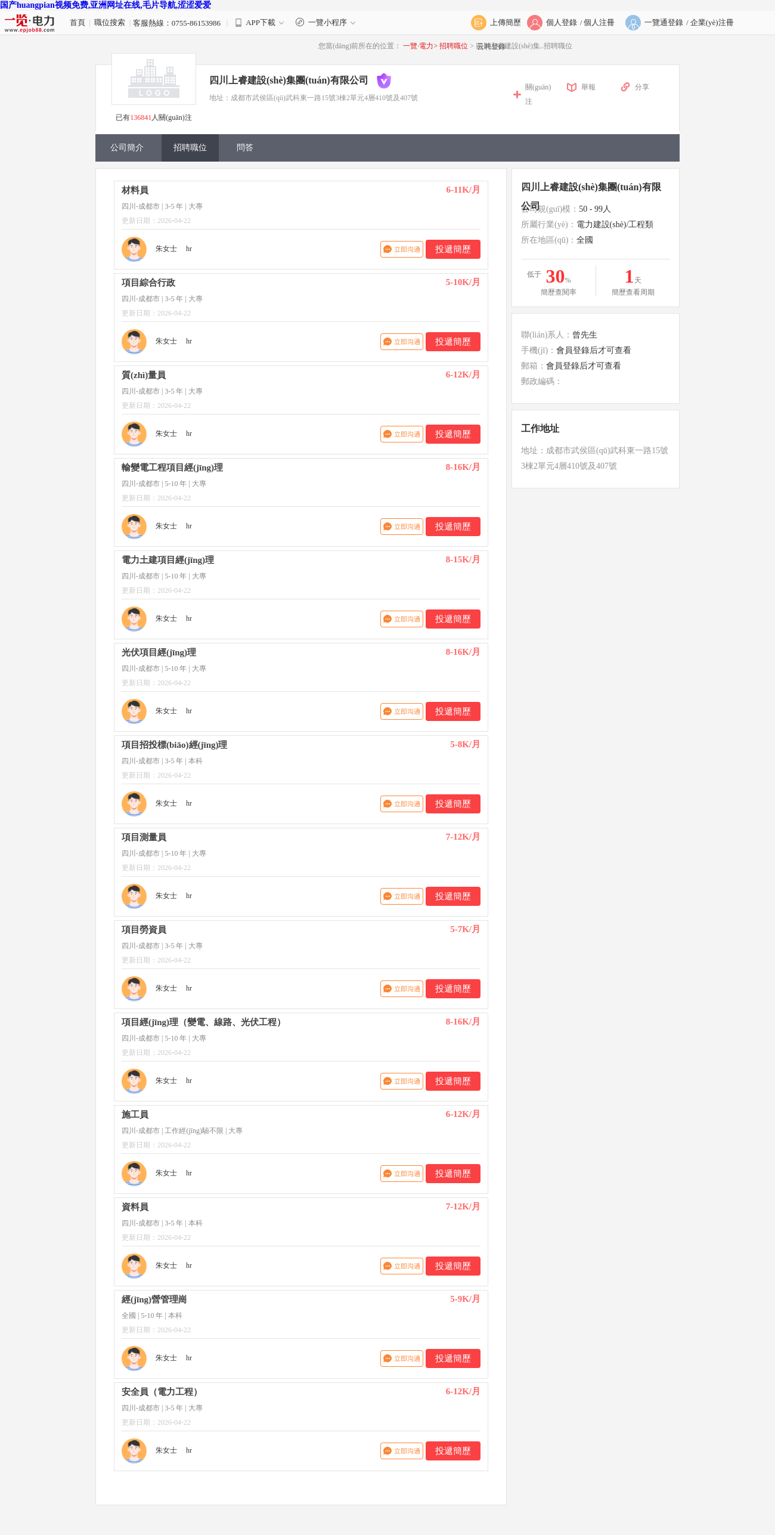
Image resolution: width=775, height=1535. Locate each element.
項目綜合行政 (148, 282)
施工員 (135, 1114)
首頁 (77, 22)
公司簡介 (127, 147)
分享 (642, 87)
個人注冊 (599, 22)
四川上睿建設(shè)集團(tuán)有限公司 (288, 80)
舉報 (588, 87)
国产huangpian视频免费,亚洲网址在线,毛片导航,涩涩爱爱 (105, 5)
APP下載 (260, 22)
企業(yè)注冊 (712, 22)
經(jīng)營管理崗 (154, 1299)
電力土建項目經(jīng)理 (168, 560)
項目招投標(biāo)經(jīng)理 (175, 745)
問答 (245, 147)
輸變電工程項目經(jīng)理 (172, 467)
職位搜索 (109, 22)
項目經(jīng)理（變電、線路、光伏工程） (204, 1022)
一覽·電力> (420, 46)
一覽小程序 (327, 22)
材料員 (135, 190)
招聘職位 (454, 46)
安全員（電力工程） (162, 1392)
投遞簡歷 (453, 249)
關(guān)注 (538, 94)
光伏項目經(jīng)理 (159, 652)
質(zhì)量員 (144, 375)
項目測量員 (144, 837)
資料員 (135, 1207)
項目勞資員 (144, 929)
